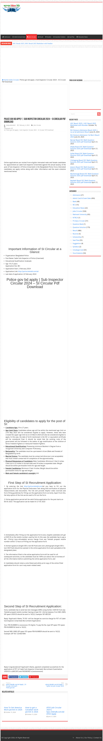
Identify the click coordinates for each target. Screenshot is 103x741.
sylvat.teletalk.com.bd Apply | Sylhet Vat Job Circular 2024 (53, 684)
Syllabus (76, 247)
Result (40, 37)
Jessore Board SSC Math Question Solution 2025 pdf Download (82, 168)
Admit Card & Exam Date (82, 198)
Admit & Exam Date (18, 37)
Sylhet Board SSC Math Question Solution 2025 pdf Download (82, 154)
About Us (79, 738)
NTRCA (75, 218)
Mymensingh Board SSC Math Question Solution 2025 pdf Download (84, 175)
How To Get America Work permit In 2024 (13, 709)
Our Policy (88, 738)
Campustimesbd (10, 125)
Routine (48, 37)
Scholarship (77, 237)
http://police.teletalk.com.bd (28, 271)
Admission (6, 37)
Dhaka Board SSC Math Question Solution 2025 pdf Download (82, 148)
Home (5, 80)
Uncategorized (78, 250)
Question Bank (78, 224)
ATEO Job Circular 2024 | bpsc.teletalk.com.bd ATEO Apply (55, 711)
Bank (74, 202)
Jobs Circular (31, 37)
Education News (82, 37)
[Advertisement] (64, 18)
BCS (74, 205)
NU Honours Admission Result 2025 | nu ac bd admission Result (84, 131)
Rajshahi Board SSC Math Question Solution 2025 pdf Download (82, 181)
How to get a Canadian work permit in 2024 (31, 710)
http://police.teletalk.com (33, 486)
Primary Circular (79, 221)
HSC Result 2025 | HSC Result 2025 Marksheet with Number (33, 43)
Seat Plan (71, 37)
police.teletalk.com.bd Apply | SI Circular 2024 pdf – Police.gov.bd (16, 685)
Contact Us (97, 738)
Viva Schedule (78, 253)
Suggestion (77, 243)
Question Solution (59, 37)
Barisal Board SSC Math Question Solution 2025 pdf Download (82, 141)
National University (80, 214)
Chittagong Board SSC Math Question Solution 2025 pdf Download (83, 161)
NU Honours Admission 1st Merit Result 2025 (84, 136)
